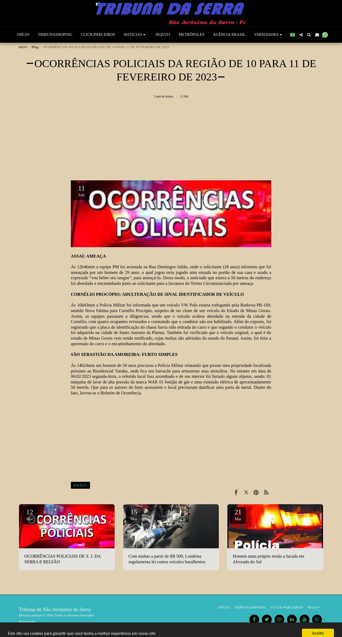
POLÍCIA (80, 485)
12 (30, 514)
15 (134, 514)
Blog (35, 47)
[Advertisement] (171, 141)
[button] (135, 34)
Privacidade (27, 622)
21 (238, 514)
